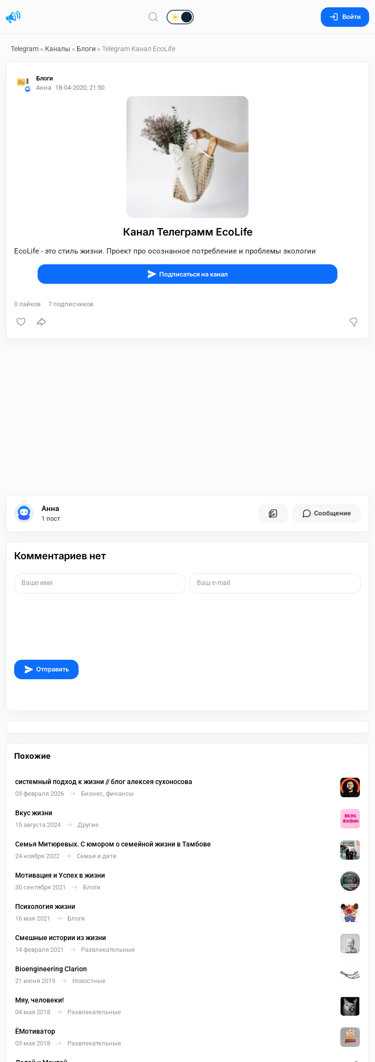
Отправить (46, 669)
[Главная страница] (13, 17)
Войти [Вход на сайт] (345, 16)
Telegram (25, 49)
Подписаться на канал (187, 274)
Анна (50, 508)
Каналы (57, 49)
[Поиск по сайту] (153, 16)
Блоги (86, 49)
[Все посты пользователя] (273, 513)
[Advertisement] (187, 417)
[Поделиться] (41, 322)
